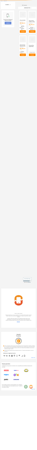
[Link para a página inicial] (1, 1)
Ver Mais (18, 321)
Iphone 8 (5, 0)
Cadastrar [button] (8, 23)
